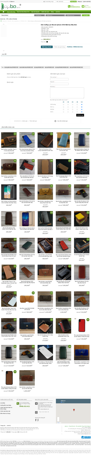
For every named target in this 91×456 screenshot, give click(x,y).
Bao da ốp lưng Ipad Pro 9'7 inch (82, 443)
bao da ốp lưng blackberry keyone (48, 444)
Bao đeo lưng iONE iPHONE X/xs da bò (27, 309)
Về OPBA (2, 403)
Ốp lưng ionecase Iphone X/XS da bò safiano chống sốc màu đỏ (81, 336)
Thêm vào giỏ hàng (59, 47)
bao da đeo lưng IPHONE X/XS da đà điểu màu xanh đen (45, 256)
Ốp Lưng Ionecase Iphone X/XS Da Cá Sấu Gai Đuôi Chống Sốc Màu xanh (27, 151)
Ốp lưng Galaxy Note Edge (43, 442)
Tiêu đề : (52, 81)
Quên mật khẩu (87, 1)
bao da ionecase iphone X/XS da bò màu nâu (63, 176)
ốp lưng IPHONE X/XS (39, 67)
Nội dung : (53, 86)
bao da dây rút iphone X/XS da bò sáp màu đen (27, 362)
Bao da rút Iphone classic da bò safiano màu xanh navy (81, 149)
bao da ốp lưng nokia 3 (60, 444)
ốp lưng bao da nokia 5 (69, 444)
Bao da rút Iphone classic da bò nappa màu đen (9, 362)
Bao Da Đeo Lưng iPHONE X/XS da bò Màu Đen (27, 335)
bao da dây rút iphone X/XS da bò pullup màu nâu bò (82, 309)
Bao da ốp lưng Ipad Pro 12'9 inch (64, 443)
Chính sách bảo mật (5, 411)
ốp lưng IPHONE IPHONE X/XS (61, 67)
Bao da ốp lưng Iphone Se (64, 442)
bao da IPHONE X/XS (49, 67)
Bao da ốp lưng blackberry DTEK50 (29, 443)
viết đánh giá (23, 77)
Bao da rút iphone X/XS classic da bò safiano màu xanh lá (63, 363)
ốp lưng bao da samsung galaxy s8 (19, 444)
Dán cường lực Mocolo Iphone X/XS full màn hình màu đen (27, 228)
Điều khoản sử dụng (5, 413)
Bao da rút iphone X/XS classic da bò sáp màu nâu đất (9, 229)
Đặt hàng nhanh (46, 47)
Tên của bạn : (53, 77)
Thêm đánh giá (33, 121)
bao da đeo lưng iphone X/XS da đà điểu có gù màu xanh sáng (81, 363)
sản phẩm (88, 7)
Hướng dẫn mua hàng (5, 405)
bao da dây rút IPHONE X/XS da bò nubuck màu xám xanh (8, 335)
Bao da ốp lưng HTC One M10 (6, 442)
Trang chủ (2, 425)
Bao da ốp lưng (11, 11)
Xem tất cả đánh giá (61, 121)
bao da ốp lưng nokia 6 (79, 444)
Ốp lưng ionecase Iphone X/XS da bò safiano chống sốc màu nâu (9, 388)
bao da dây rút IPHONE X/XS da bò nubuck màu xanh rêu (63, 228)
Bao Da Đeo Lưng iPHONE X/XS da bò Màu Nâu (45, 282)
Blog (52, 11)
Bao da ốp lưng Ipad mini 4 (42, 443)
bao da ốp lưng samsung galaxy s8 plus (33, 444)
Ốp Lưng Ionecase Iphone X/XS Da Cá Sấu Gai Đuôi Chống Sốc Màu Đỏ (63, 256)
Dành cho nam (45, 11)
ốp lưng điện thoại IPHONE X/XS (11, 67)
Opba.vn (12, 1)
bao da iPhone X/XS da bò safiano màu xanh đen (63, 282)
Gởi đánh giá (80, 115)
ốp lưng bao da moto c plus (11, 445)
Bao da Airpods (35, 11)
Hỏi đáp (14, 441)
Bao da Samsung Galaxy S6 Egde (31, 442)
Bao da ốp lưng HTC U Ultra (18, 442)
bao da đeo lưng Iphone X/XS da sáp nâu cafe (63, 202)
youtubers (73, 443)
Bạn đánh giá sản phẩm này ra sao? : (59, 99)
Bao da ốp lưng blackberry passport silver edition (13, 443)
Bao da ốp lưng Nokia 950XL (73, 441)
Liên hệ (58, 11)
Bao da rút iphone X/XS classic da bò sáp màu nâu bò (27, 282)
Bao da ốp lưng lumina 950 (62, 441)
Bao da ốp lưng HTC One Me (84, 441)
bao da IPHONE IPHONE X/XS (76, 67)
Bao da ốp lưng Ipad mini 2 (53, 443)
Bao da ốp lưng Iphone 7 (75, 442)
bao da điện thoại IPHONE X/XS (26, 67)
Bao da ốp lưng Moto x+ (54, 442)
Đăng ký (80, 1)
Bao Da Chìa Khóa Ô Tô (23, 11)
